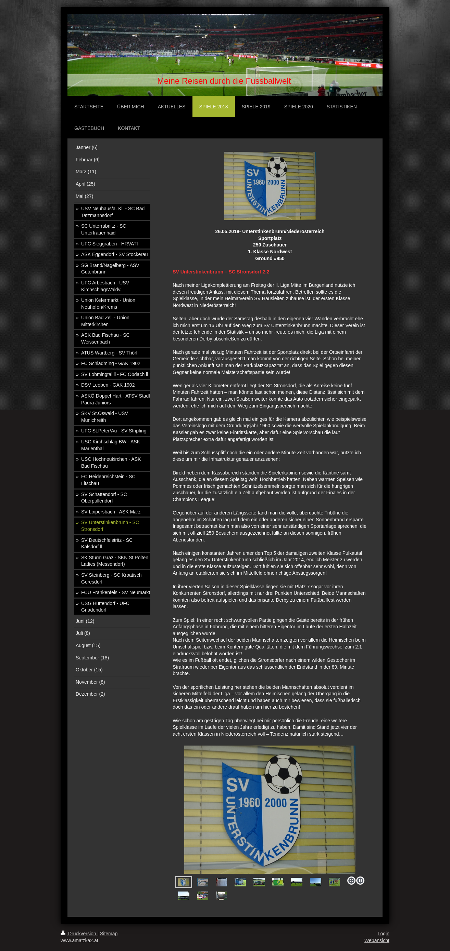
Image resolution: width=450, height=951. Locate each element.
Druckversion (79, 933)
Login (383, 933)
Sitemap (108, 933)
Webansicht (376, 940)
